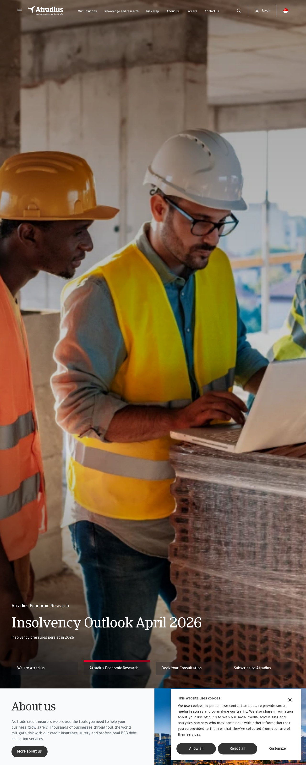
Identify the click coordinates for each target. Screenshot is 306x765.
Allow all (196, 749)
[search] (239, 11)
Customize (277, 749)
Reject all (237, 749)
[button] (19, 11)
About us (173, 11)
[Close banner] (290, 700)
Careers (191, 11)
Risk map (152, 11)
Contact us (212, 11)
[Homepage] (46, 11)
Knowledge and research (121, 11)
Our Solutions (87, 11)
